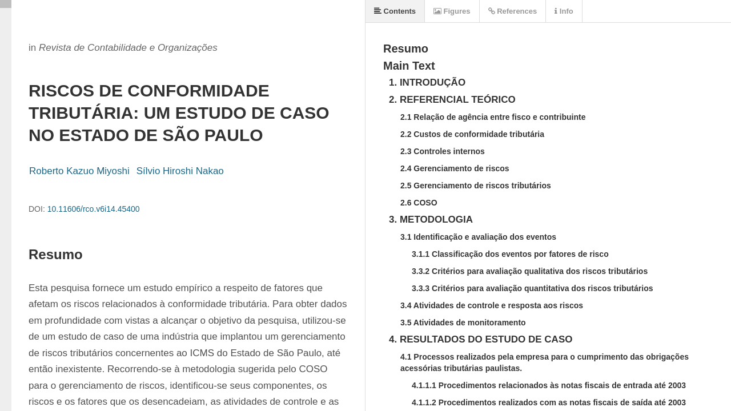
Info (564, 11)
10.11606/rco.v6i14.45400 (93, 208)
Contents (395, 11)
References (512, 11)
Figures (452, 11)
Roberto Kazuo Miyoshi (79, 171)
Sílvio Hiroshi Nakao (180, 171)
